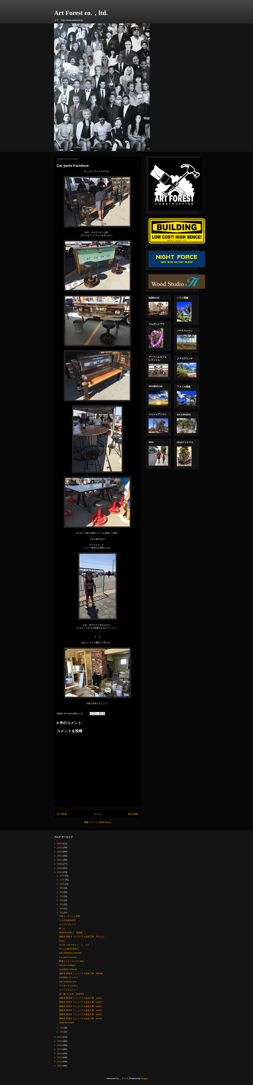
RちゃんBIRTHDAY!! (68, 949)
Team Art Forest (66, 1022)
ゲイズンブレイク (67, 924)
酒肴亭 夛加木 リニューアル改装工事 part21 (80, 1010)
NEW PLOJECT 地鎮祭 (70, 932)
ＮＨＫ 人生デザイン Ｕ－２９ (74, 945)
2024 (59, 847)
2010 (59, 1065)
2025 (59, 843)
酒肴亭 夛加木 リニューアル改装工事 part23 (80, 1002)
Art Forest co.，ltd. (81, 12)
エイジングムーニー (68, 990)
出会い (62, 940)
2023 (59, 851)
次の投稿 (62, 814)
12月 (62, 875)
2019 (59, 868)
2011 (59, 1061)
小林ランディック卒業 (69, 916)
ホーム (97, 814)
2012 (59, 1057)
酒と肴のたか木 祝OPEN (71, 994)
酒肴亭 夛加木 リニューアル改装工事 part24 (80, 998)
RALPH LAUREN (67, 965)
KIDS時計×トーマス (68, 977)
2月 (62, 1028)
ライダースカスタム (68, 986)
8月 (62, 892)
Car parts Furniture (68, 957)
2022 (59, 856)
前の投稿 (133, 814)
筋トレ (62, 928)
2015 (59, 1045)
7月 (62, 896)
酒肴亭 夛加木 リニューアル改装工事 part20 (80, 1014)
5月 (62, 904)
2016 (59, 1041)
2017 (59, 1037)
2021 (59, 860)
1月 (62, 1032)
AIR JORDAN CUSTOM (70, 953)
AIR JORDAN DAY (67, 981)
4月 (62, 908)
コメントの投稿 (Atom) (100, 822)
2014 (59, 1049)
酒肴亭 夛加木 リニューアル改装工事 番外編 (80, 973)
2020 (59, 864)
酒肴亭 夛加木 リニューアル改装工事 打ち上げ (81, 936)
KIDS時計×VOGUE (68, 969)
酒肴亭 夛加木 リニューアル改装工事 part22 (80, 1006)
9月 (62, 888)
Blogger (144, 1078)
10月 (62, 884)
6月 (62, 900)
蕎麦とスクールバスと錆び (71, 961)
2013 (59, 1053)
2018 (59, 872)
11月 (62, 880)
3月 (62, 912)
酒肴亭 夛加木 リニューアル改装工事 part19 (80, 1018)
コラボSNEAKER (67, 920)
